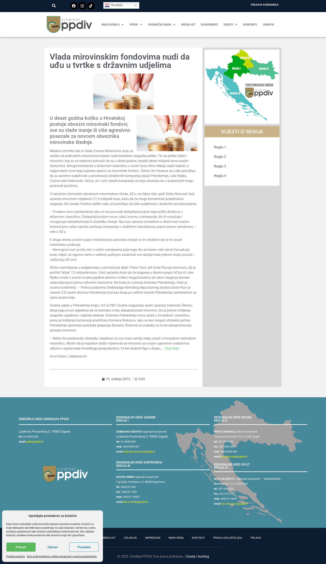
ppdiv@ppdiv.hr (34, 441)
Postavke (84, 547)
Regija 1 (220, 147)
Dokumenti (209, 24)
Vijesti (230, 24)
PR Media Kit (107, 537)
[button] (54, 5)
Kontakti (250, 24)
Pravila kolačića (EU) (227, 537)
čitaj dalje (172, 348)
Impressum (152, 537)
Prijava (256, 537)
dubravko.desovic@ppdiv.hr (139, 451)
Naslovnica (112, 24)
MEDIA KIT (188, 24)
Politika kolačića (15, 556)
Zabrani (52, 547)
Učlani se (130, 537)
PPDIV (136, 24)
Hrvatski (113, 5)
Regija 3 (220, 166)
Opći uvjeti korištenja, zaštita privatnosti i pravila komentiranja (62, 556)
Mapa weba (176, 537)
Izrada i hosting (197, 556)
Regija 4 (220, 176)
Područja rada (161, 24)
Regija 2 (220, 157)
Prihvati (21, 547)
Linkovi (268, 24)
